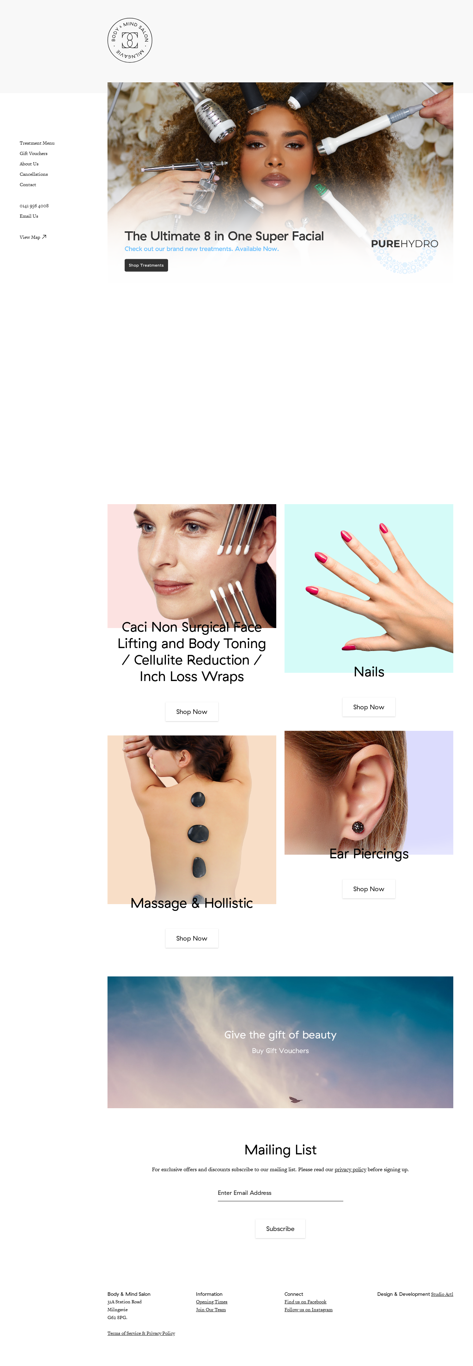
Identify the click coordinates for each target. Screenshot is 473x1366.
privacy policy (350, 1169)
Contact (28, 184)
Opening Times (212, 1301)
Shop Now (191, 712)
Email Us (29, 216)
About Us (29, 163)
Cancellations (34, 174)
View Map (30, 237)
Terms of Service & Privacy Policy (141, 1333)
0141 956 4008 (34, 205)
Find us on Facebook (305, 1301)
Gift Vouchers (34, 153)
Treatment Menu (37, 143)
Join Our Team (211, 1309)
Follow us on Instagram (309, 1309)
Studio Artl (442, 1294)
